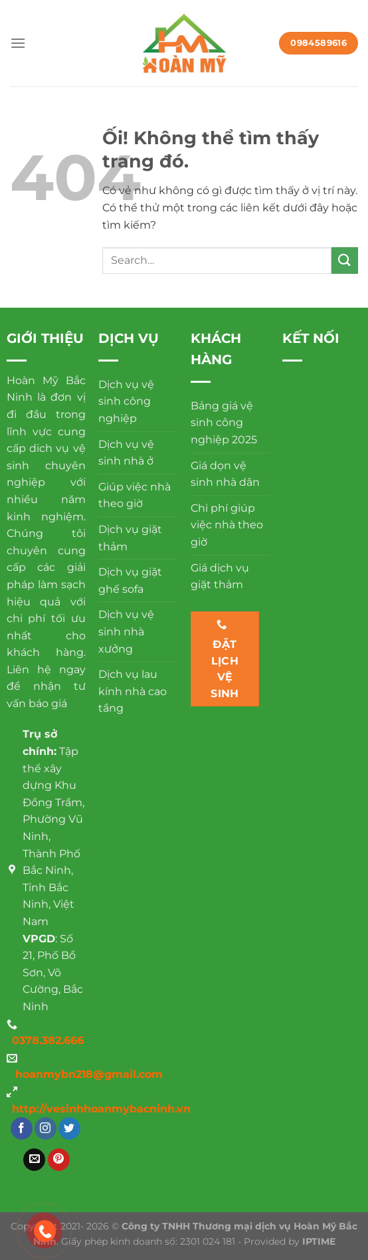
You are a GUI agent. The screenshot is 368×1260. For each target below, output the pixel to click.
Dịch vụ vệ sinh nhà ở (126, 453)
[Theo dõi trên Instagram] (45, 1128)
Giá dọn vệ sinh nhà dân (225, 474)
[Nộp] (344, 260)
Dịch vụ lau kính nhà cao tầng (132, 691)
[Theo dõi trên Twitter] (69, 1128)
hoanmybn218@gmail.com (89, 1074)
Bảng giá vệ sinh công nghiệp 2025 (224, 422)
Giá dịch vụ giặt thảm (220, 576)
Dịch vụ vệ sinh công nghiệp (126, 401)
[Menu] (18, 43)
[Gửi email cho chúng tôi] (34, 1159)
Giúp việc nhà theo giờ (134, 495)
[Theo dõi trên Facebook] (22, 1128)
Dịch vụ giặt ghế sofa (130, 580)
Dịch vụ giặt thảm (130, 538)
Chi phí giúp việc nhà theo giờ (227, 525)
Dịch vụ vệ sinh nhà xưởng (126, 631)
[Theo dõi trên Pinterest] (59, 1159)
